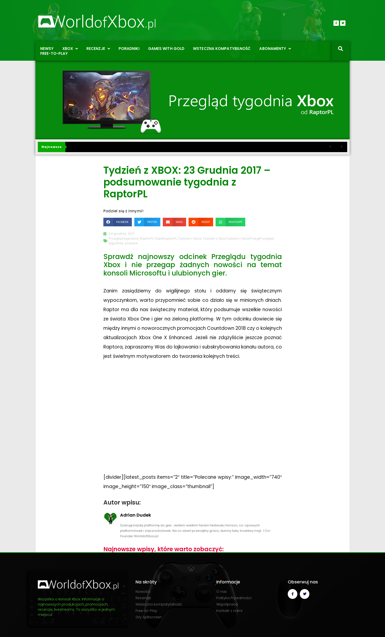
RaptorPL (147, 238)
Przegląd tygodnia (123, 238)
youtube (131, 243)
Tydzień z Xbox (189, 238)
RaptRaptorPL (166, 238)
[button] (117, 222)
